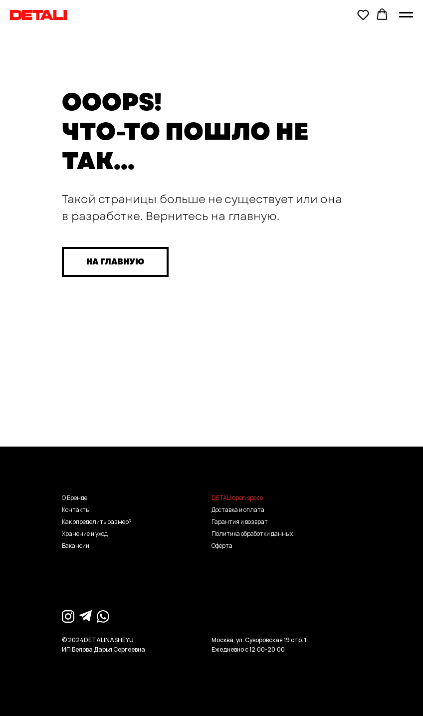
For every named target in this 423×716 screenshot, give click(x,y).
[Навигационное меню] (406, 15)
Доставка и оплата (238, 509)
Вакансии (75, 545)
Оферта (222, 545)
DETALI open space (237, 497)
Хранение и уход (85, 533)
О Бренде (74, 497)
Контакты (76, 509)
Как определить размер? (97, 521)
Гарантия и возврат (240, 521)
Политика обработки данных (252, 533)
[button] (363, 14)
